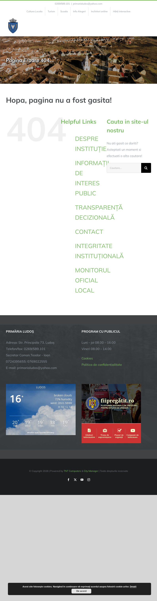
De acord (81, 591)
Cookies (87, 358)
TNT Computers (72, 470)
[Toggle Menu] (149, 26)
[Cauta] (146, 168)
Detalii (133, 586)
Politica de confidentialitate (102, 365)
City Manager (91, 470)
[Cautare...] (124, 168)
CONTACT (89, 231)
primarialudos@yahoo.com (87, 3)
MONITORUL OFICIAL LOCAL (92, 280)
